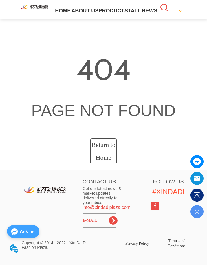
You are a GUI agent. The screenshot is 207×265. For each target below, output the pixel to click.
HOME (63, 11)
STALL (132, 11)
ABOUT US (84, 11)
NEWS (149, 11)
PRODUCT (111, 11)
